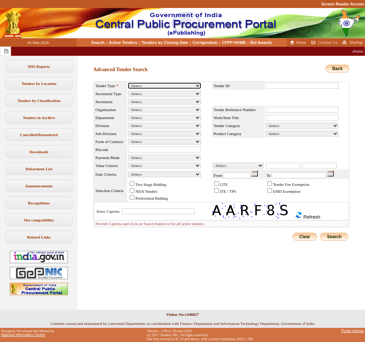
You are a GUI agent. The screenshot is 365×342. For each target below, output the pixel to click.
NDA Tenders (146, 191)
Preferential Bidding (151, 198)
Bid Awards (261, 42)
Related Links (39, 237)
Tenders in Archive (39, 117)
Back (337, 68)
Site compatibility (39, 220)
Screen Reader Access (342, 4)
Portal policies (352, 331)
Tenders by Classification (38, 100)
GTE (224, 184)
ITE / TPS (228, 191)
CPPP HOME (234, 42)
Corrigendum (205, 42)
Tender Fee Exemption (291, 184)
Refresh (307, 215)
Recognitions (39, 203)
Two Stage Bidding (150, 184)
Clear (304, 236)
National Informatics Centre (23, 335)
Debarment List (38, 169)
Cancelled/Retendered (39, 135)
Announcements (39, 186)
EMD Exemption (286, 191)
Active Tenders (123, 42)
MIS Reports (39, 66)
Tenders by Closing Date (165, 42)
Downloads (38, 152)
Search (98, 42)
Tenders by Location (38, 83)
